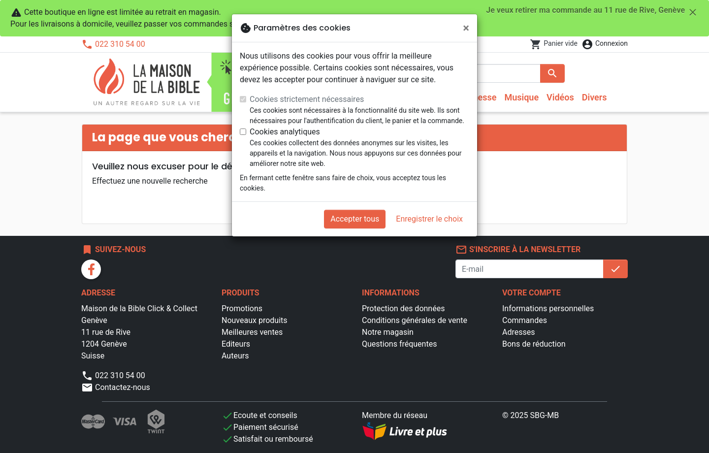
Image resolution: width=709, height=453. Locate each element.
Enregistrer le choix (429, 219)
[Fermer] (466, 28)
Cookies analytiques (285, 131)
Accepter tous (354, 219)
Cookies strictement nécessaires (307, 99)
